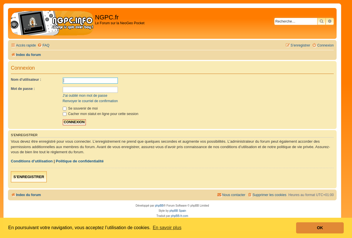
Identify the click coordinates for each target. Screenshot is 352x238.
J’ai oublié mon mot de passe (85, 96)
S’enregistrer (28, 177)
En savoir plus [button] (167, 227)
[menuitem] (43, 45)
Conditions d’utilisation (32, 161)
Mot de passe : (23, 89)
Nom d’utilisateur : (26, 80)
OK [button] (320, 227)
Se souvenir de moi (80, 108)
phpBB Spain (177, 210)
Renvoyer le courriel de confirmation (90, 101)
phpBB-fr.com (179, 215)
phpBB (159, 205)
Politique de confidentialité (80, 161)
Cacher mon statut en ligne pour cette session (100, 114)
